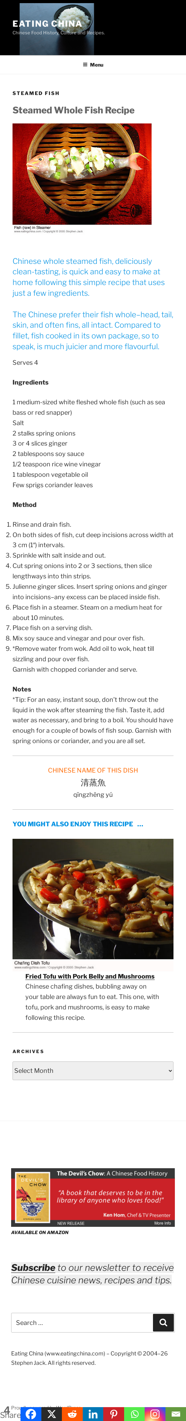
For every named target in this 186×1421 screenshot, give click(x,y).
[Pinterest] (113, 1414)
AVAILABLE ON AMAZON (39, 1232)
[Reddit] (72, 1414)
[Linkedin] (93, 1414)
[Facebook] (31, 1414)
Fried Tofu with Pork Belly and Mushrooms (90, 976)
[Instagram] (155, 1414)
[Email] (175, 1414)
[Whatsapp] (134, 1414)
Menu (93, 65)
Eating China (48, 24)
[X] (51, 1414)
